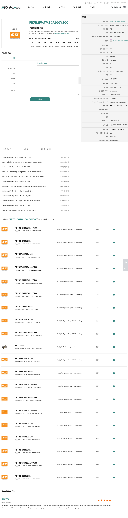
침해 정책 (13, 512)
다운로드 (62, 7)
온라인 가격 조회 (116, 7)
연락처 (92, 7)
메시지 (13, 85)
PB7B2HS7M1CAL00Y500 (26, 199)
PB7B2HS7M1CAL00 (23, 212)
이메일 (13, 73)
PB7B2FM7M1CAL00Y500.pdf (112, 39)
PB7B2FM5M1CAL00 (24, 395)
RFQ (120, 200)
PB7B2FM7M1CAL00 (24, 290)
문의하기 (45, 512)
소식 (53, 512)
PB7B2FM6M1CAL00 (24, 408)
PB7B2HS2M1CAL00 (23, 447)
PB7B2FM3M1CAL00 (24, 225)
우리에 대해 (76, 7)
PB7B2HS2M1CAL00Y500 (26, 303)
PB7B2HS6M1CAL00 (23, 277)
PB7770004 (19, 316)
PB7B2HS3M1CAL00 (23, 342)
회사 (14, 67)
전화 (14, 78)
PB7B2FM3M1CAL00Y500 (26, 382)
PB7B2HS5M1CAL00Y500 (26, 251)
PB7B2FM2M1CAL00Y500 (26, 355)
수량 (14, 57)
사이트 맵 (69, 512)
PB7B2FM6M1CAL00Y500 (26, 434)
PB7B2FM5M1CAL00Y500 (26, 238)
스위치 (96, 2)
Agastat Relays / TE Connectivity (109, 24)
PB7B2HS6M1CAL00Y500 (26, 264)
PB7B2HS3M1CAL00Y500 (26, 368)
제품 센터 (90, 2)
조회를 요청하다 (24, 512)
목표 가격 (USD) (44, 57)
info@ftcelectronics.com (38, 34)
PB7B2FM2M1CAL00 (24, 329)
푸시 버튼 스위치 (105, 2)
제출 (37, 93)
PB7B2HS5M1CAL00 (23, 421)
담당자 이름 (12, 62)
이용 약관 (4, 512)
